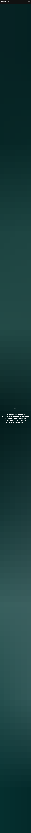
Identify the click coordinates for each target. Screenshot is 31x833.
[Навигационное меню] (29, 1)
